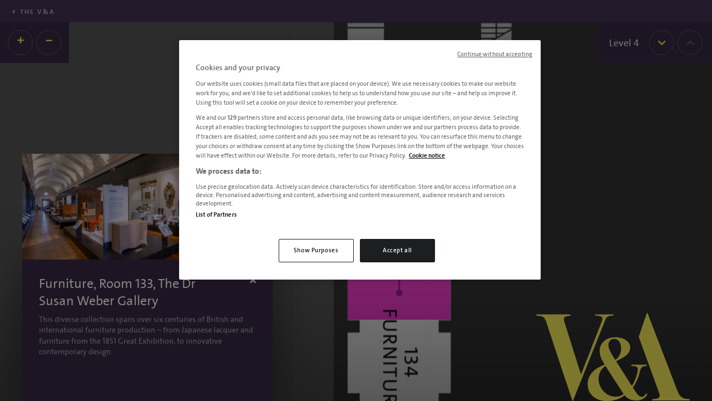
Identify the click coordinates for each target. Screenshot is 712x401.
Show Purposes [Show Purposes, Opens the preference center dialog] (316, 250)
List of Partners (216, 215)
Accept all (397, 250)
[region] (360, 160)
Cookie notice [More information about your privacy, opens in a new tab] (427, 155)
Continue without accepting (494, 54)
